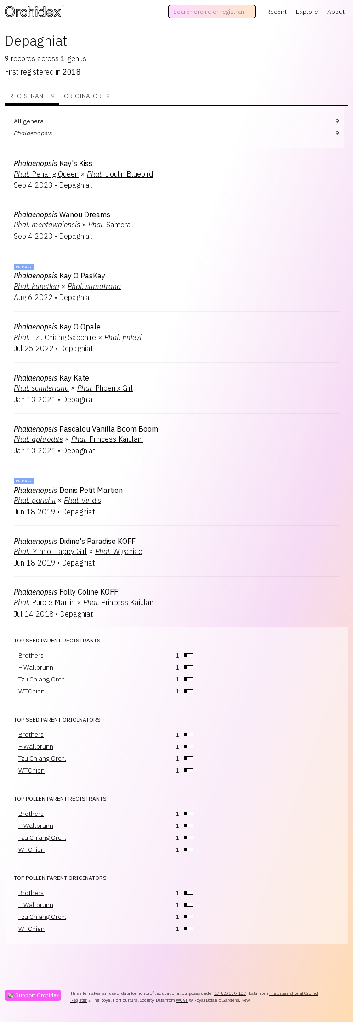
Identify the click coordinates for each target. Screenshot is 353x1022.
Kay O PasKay (59, 275)
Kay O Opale (57, 326)
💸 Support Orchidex (33, 995)
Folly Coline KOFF (66, 591)
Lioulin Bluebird (120, 174)
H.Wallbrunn (35, 667)
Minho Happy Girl (50, 551)
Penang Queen (46, 174)
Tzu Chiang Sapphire (55, 337)
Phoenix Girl (105, 388)
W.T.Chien (31, 691)
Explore (307, 11)
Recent (276, 11)
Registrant (32, 96)
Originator (87, 96)
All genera (29, 121)
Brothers (31, 655)
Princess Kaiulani (107, 439)
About (336, 11)
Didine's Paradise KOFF (75, 541)
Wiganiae (118, 551)
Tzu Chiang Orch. (42, 679)
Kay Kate (51, 377)
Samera (109, 224)
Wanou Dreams (62, 214)
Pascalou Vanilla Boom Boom (86, 428)
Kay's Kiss (53, 163)
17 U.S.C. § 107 (230, 993)
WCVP (182, 1000)
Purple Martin (44, 602)
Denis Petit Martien (68, 490)
